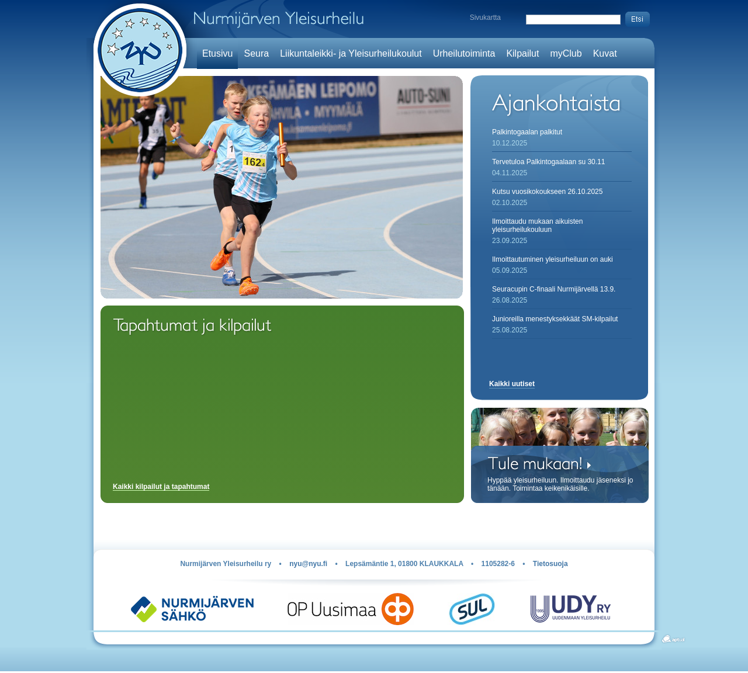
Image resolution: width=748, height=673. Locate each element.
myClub (565, 53)
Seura (256, 53)
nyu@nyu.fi (308, 564)
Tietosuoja (550, 564)
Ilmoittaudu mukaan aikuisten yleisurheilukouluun (537, 225)
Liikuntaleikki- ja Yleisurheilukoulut (351, 53)
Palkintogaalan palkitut (527, 132)
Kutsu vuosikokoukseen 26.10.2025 (547, 192)
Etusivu (217, 53)
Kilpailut (522, 53)
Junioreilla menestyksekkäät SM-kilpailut (555, 319)
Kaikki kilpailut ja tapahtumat (161, 487)
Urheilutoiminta (464, 53)
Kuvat (605, 53)
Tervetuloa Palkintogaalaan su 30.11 (548, 162)
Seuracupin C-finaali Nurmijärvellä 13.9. (553, 289)
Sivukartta (485, 17)
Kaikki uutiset (512, 384)
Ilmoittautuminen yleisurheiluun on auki (552, 259)
